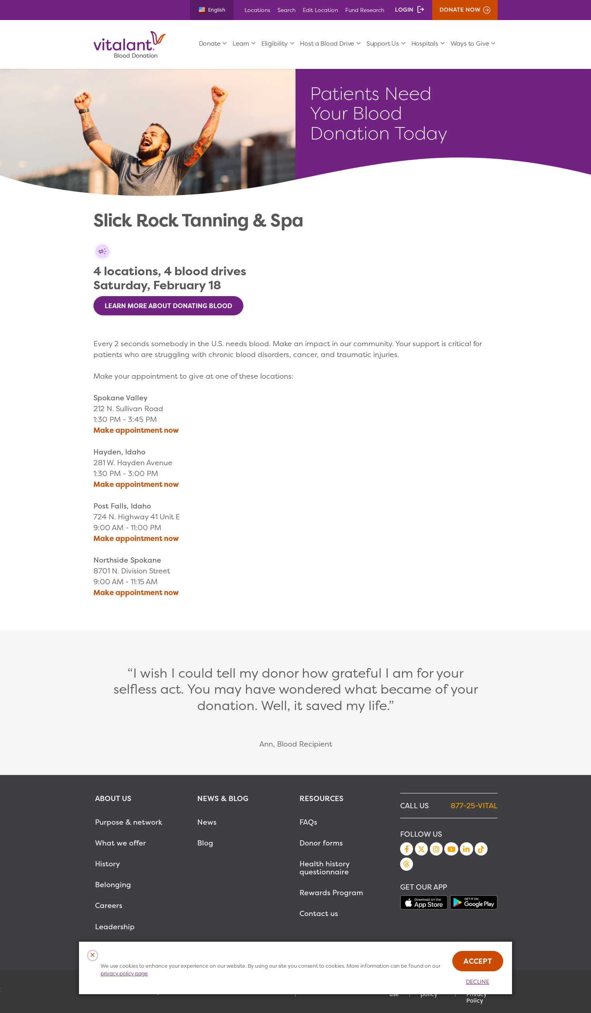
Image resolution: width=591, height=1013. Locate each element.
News (207, 822)
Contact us (319, 913)
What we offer (120, 843)
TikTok (481, 848)
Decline (477, 982)
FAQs (308, 822)
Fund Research (364, 10)
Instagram (436, 848)
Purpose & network (128, 822)
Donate (210, 43)
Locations (257, 10)
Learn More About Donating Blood (168, 305)
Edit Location (320, 10)
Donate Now (459, 10)
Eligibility (274, 43)
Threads (406, 864)
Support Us (382, 43)
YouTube (451, 849)
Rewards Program (331, 893)
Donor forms (321, 843)
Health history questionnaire (324, 868)
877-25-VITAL (474, 806)
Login (404, 10)
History (107, 864)
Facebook (406, 848)
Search (286, 10)
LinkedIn (466, 848)
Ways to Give (470, 43)
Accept (477, 961)
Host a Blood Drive (327, 43)
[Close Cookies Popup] (92, 955)
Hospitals (424, 43)
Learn (241, 43)
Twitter (421, 848)
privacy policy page (124, 973)
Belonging (113, 885)
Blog (205, 843)
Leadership (115, 927)
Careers (108, 905)
